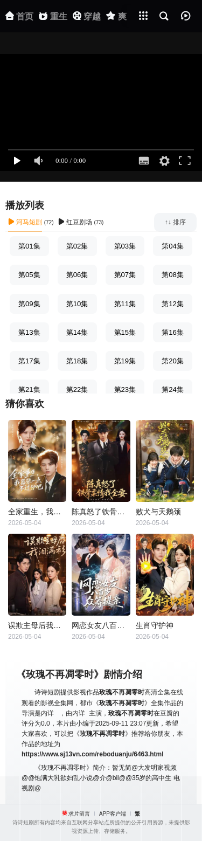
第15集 (125, 332)
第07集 (125, 275)
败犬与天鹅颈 (158, 511)
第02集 (77, 246)
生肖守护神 (154, 625)
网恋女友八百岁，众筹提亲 (101, 625)
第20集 (173, 361)
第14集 (77, 332)
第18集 (77, 361)
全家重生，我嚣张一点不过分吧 (37, 511)
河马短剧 (25, 222)
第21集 (29, 389)
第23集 (125, 389)
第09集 (29, 304)
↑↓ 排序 (175, 222)
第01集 (29, 246)
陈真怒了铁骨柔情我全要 (101, 511)
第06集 (77, 275)
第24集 (173, 389)
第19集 (125, 361)
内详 (47, 713)
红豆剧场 (75, 222)
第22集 (77, 389)
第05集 (29, 275)
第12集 (173, 304)
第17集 (29, 361)
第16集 (173, 332)
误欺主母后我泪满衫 (37, 625)
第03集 (125, 246)
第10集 (77, 304)
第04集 (173, 246)
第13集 (29, 332)
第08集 (173, 275)
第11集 (125, 304)
